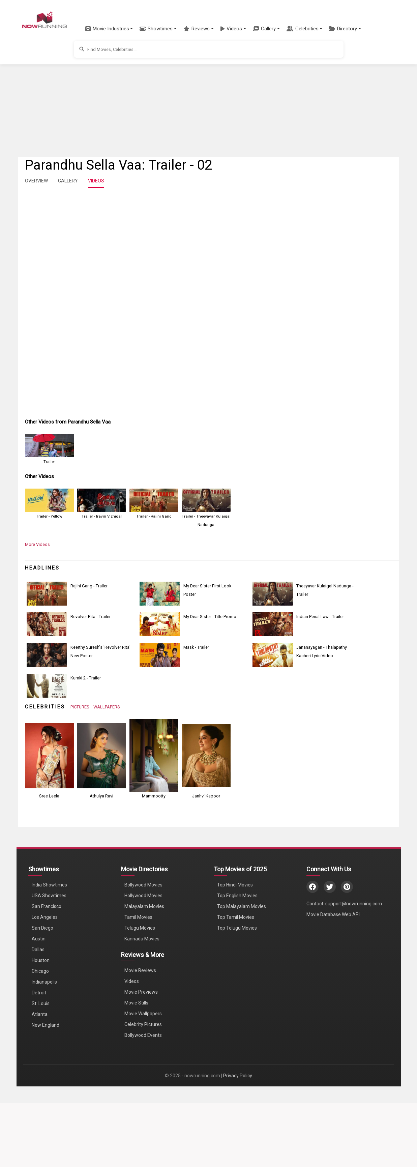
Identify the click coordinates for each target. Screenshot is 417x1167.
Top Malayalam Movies (241, 906)
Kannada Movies (141, 938)
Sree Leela (49, 795)
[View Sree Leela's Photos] (49, 755)
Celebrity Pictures (143, 1024)
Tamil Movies (138, 917)
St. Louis (41, 1003)
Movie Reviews (140, 970)
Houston (41, 960)
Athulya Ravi (101, 795)
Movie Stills (136, 1002)
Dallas (38, 949)
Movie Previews (141, 992)
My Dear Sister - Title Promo (209, 616)
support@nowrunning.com (353, 903)
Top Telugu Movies (237, 928)
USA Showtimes (49, 895)
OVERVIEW (36, 180)
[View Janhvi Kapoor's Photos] (206, 755)
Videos (131, 981)
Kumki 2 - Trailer (85, 677)
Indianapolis (44, 982)
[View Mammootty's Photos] (153, 755)
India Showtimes (49, 884)
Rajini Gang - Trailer (89, 585)
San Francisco (46, 906)
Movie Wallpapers (143, 1013)
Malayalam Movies (144, 906)
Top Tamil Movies (235, 917)
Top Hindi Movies (235, 884)
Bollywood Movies (143, 884)
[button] (109, 29)
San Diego (42, 928)
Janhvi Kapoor (206, 795)
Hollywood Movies (143, 895)
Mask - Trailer (196, 647)
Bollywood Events (143, 1035)
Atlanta (40, 1014)
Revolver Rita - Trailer (90, 616)
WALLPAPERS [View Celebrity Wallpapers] (106, 706)
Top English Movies (237, 895)
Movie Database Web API (333, 914)
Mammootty (154, 795)
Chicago (40, 971)
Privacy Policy (237, 1075)
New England (45, 1025)
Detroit (39, 992)
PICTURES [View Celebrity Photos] (79, 706)
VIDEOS (96, 180)
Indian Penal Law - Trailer (320, 616)
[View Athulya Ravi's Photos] (101, 755)
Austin (39, 938)
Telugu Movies (139, 928)
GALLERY (68, 180)
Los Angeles (45, 917)
